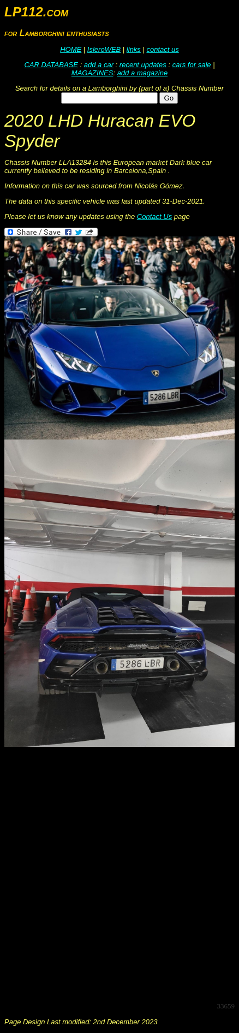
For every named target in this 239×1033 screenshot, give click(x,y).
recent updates (143, 65)
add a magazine (142, 73)
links (134, 49)
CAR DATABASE (50, 65)
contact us (162, 49)
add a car (98, 65)
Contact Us (154, 216)
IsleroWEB (104, 49)
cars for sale (191, 65)
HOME (70, 49)
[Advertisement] (119, 873)
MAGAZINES (92, 73)
